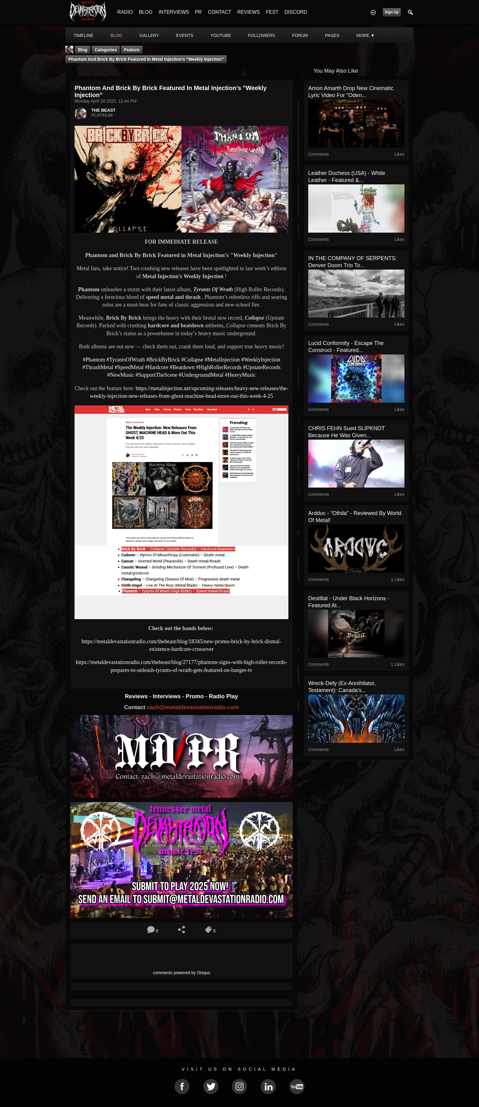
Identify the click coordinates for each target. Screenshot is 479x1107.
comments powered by (181, 972)
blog (116, 35)
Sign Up (392, 12)
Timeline (83, 35)
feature (132, 49)
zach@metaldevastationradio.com (193, 707)
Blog (82, 49)
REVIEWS (248, 12)
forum (300, 35)
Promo (195, 696)
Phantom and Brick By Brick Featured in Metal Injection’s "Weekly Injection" (146, 59)
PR (198, 12)
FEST (272, 12)
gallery (149, 35)
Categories (106, 49)
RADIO (125, 12)
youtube (220, 35)
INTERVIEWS (174, 12)
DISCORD (295, 12)
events (184, 35)
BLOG (145, 12)
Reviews (137, 696)
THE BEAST (103, 110)
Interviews (167, 696)
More (366, 35)
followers (261, 35)
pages (332, 35)
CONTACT (219, 12)
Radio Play (223, 696)
